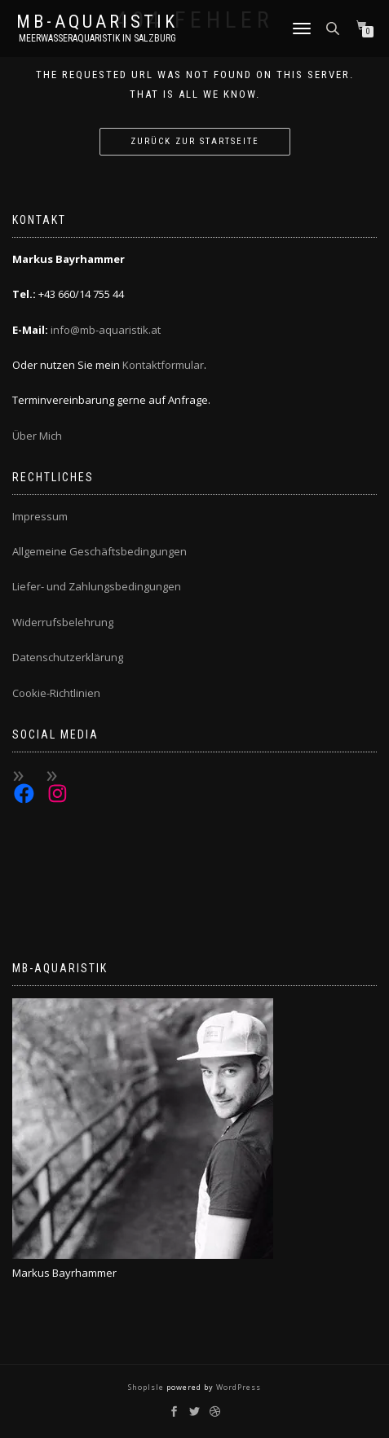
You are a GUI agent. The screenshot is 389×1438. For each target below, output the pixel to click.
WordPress (237, 1387)
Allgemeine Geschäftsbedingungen (99, 551)
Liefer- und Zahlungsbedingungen (96, 586)
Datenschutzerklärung (67, 657)
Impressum (40, 516)
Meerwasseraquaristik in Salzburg (97, 38)
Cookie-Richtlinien (56, 693)
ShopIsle (147, 1387)
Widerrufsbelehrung (62, 622)
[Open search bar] (334, 27)
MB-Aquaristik (97, 22)
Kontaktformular (163, 364)
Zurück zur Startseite (194, 141)
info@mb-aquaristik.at (106, 329)
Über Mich (37, 435)
